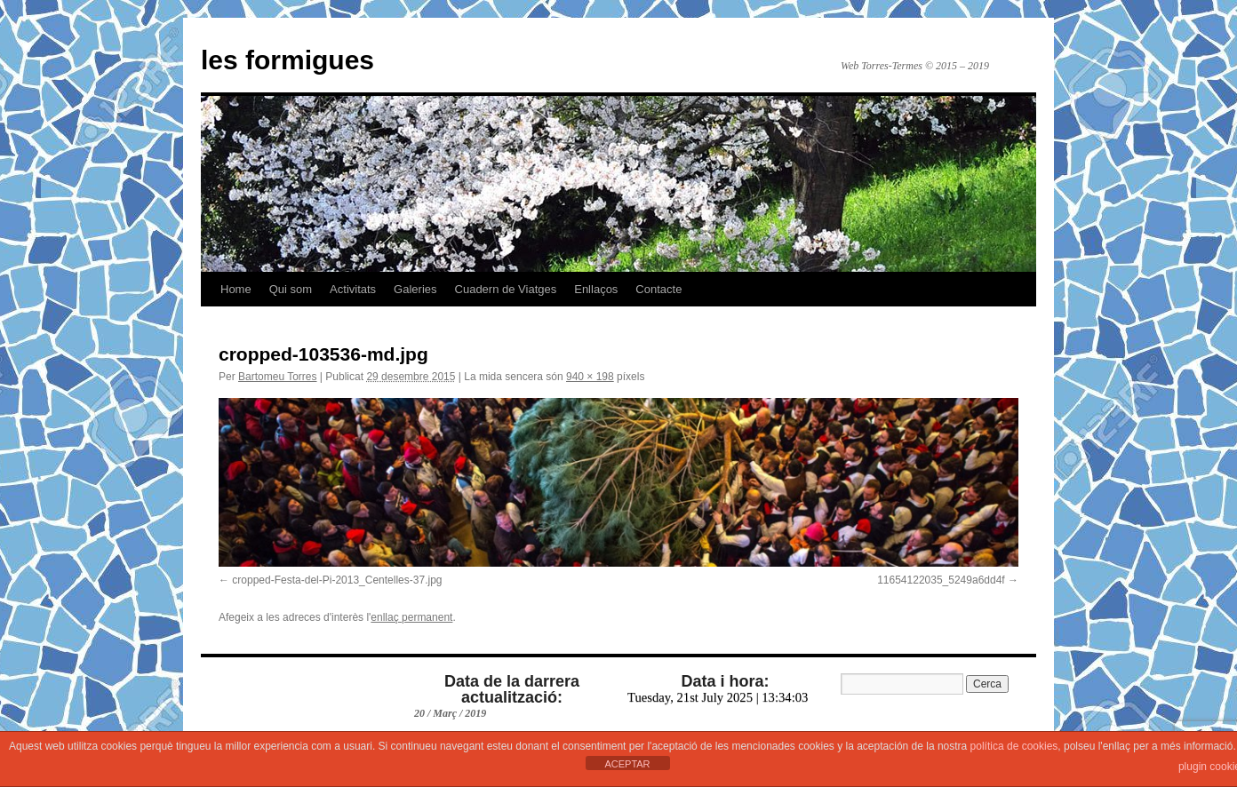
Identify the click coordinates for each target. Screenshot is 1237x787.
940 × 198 (590, 376)
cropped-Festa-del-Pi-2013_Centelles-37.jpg (337, 580)
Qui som (290, 289)
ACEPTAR (627, 764)
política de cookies (1014, 746)
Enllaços (596, 289)
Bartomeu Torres (277, 376)
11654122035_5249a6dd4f (940, 580)
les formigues (287, 60)
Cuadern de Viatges (506, 289)
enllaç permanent (411, 617)
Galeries (415, 289)
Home (235, 289)
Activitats (353, 289)
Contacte (658, 289)
